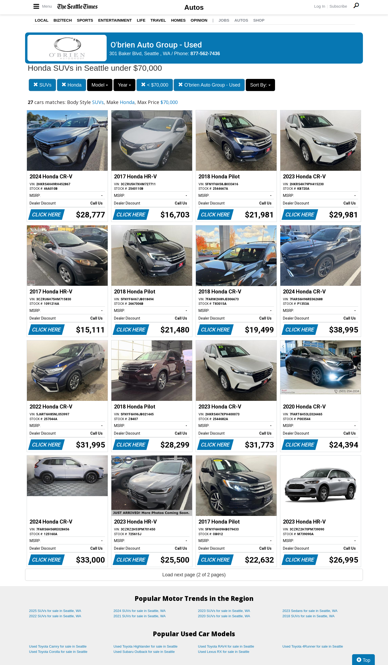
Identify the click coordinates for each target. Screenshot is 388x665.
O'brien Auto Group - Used (209, 85)
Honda (71, 85)
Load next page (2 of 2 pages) (194, 574)
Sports (85, 20)
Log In (319, 6)
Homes (178, 20)
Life (141, 20)
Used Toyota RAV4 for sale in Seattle (226, 646)
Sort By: (260, 85)
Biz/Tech (63, 20)
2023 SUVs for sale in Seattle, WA (224, 611)
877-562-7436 (205, 53)
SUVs (42, 85)
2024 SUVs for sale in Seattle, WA (139, 611)
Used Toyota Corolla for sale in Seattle (58, 652)
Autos (194, 7)
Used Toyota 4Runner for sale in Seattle (312, 646)
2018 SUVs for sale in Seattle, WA (308, 616)
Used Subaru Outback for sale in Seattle (144, 652)
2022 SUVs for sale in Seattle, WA (55, 616)
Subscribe (338, 6)
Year (124, 85)
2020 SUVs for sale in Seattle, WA (224, 616)
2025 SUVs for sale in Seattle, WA (55, 611)
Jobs (224, 20)
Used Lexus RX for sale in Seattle (223, 652)
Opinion (199, 20)
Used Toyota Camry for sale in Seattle (58, 646)
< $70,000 (154, 85)
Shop (258, 20)
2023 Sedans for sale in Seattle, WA (309, 611)
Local (42, 20)
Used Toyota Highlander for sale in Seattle (145, 646)
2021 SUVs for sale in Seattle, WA (139, 616)
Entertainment (115, 20)
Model (100, 85)
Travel (158, 20)
